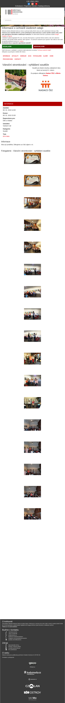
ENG (32, 1)
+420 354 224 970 (12, 632)
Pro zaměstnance (12, 649)
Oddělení (23, 56)
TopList (10, 36)
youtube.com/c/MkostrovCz (14, 639)
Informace (6, 56)
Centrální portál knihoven (14, 648)
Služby (45, 56)
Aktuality (15, 56)
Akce (29, 56)
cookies (21, 41)
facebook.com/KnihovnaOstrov (15, 636)
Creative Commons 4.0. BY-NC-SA (32, 655)
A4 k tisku (6, 136)
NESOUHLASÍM (39, 46)
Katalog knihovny (44, 6)
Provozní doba (8, 59)
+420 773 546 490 (12, 633)
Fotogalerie (37, 56)
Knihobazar (19, 6)
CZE (28, 1)
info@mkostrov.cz (12, 635)
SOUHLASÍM (7, 46)
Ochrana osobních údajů (44, 50)
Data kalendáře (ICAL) (13, 645)
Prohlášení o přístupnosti (8, 657)
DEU (37, 1)
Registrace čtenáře (30, 6)
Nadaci (48, 73)
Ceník (51, 56)
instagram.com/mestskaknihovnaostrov (17, 638)
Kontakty (18, 59)
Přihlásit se (32, 667)
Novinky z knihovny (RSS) (14, 646)
